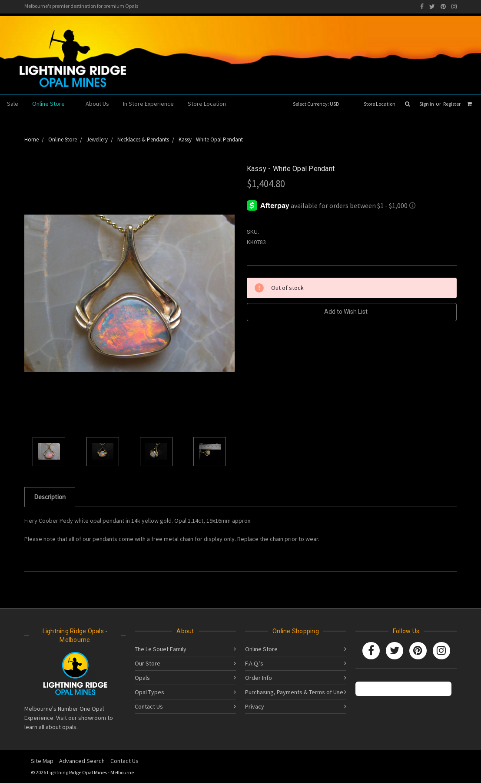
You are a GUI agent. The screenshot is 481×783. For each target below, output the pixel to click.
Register (452, 104)
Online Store (52, 104)
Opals (142, 678)
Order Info (258, 678)
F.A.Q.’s (254, 663)
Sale (12, 104)
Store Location (379, 104)
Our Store (147, 663)
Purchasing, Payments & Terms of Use (294, 692)
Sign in (426, 104)
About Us (97, 104)
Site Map (42, 761)
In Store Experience (148, 104)
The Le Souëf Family (160, 649)
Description (50, 497)
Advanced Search (82, 761)
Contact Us (149, 706)
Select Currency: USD (319, 104)
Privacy (254, 706)
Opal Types (149, 692)
